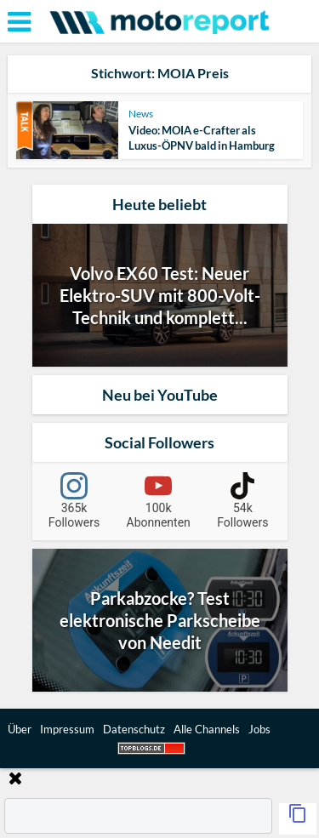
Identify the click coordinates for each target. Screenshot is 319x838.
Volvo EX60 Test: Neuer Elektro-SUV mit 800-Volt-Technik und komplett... (160, 295)
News (140, 113)
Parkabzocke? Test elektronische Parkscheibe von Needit (160, 620)
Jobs (259, 729)
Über (19, 729)
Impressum (67, 729)
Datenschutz (134, 729)
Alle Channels (207, 729)
